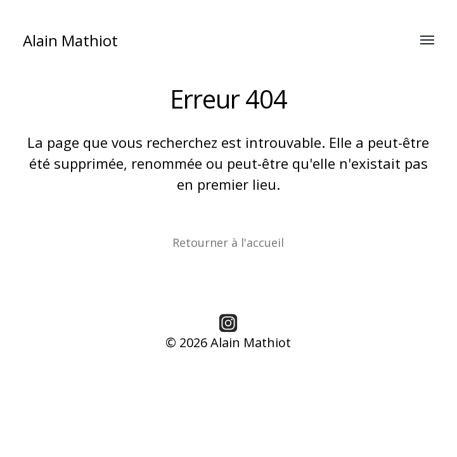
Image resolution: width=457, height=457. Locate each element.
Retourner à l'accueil (228, 242)
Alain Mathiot (70, 40)
